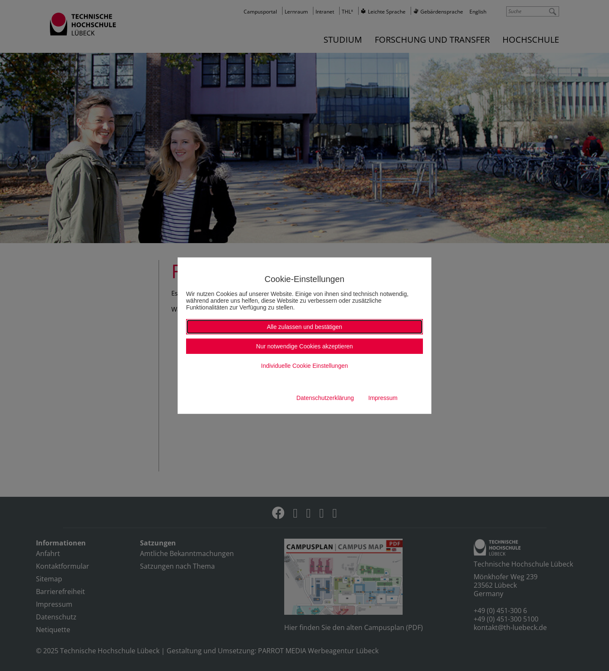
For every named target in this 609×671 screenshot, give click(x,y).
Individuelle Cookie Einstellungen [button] (304, 365)
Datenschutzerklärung (325, 397)
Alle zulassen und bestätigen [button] (304, 326)
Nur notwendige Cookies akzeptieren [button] (304, 346)
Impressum (383, 397)
